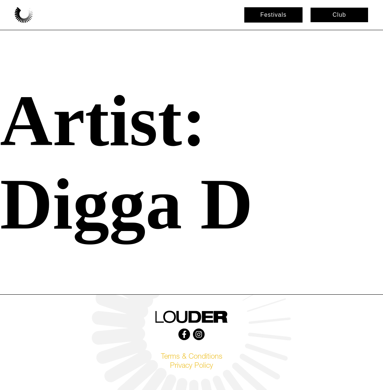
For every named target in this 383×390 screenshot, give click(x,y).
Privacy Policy (191, 366)
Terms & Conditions (191, 357)
